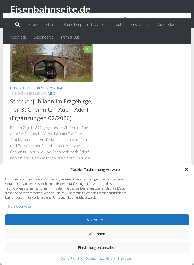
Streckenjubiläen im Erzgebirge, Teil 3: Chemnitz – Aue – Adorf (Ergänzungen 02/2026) (51, 133)
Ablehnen (97, 233)
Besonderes (44, 37)
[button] (186, 169)
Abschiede (18, 37)
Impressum (126, 258)
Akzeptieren (97, 219)
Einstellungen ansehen (97, 247)
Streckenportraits (42, 24)
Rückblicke (165, 24)
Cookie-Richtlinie (71, 258)
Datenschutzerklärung (101, 258)
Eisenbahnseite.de (50, 9)
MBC (51, 117)
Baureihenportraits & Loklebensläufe (93, 24)
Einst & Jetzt (140, 24)
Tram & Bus (70, 37)
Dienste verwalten (20, 206)
